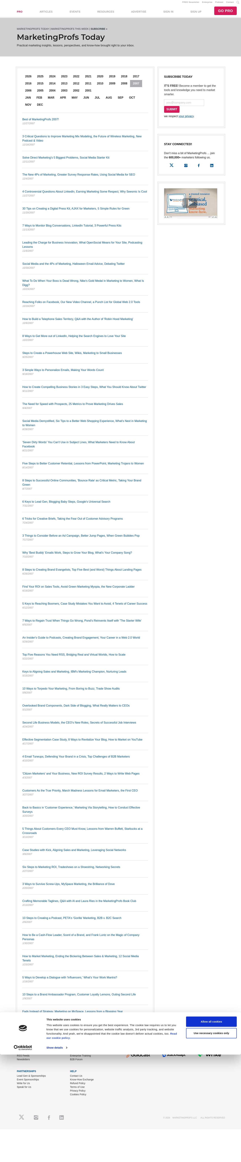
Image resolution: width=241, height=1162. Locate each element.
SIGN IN (168, 13)
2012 (76, 86)
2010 (100, 86)
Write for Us (23, 1086)
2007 (136, 86)
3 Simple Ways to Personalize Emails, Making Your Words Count (85, 375)
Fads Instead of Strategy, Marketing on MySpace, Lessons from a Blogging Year (85, 1016)
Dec (40, 107)
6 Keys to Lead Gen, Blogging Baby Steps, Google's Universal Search (85, 507)
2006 (28, 93)
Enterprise (207, 4)
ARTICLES (46, 13)
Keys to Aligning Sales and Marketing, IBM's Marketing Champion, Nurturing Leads (85, 677)
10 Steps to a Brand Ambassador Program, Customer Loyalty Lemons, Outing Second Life (85, 999)
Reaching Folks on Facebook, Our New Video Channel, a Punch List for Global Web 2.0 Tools (85, 307)
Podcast (219, 4)
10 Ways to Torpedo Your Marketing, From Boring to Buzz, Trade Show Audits (85, 694)
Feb (39, 100)
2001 (88, 93)
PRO (20, 13)
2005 (40, 93)
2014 (52, 86)
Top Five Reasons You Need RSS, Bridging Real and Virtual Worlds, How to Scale (85, 660)
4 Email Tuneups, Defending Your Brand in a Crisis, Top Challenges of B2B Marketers (85, 762)
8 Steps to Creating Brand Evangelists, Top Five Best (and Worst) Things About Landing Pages (85, 575)
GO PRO (225, 12)
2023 (64, 79)
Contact (230, 4)
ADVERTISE (138, 13)
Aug (109, 100)
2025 (40, 79)
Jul (97, 100)
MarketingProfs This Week (70, 31)
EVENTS (75, 13)
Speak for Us (24, 1090)
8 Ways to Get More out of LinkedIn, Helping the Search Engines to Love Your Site (85, 341)
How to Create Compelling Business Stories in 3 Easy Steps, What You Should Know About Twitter (85, 392)
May (75, 100)
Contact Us (76, 1079)
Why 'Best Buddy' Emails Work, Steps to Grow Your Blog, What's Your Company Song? (85, 558)
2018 (124, 79)
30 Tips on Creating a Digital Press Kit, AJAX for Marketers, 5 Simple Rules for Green (85, 214)
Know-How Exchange (82, 1082)
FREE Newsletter (190, 4)
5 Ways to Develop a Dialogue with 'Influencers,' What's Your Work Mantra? (85, 982)
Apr (63, 100)
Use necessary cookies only (211, 608)
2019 (112, 79)
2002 (76, 93)
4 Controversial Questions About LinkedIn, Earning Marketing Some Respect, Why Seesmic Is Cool (85, 197)
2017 (136, 79)
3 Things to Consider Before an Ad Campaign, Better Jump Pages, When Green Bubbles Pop (85, 541)
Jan (28, 100)
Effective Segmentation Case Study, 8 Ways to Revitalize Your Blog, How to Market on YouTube (85, 745)
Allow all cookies (211, 597)
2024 (52, 79)
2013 (64, 86)
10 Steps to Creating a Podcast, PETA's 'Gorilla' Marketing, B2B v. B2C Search (85, 923)
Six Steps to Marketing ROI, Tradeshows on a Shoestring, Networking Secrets (85, 872)
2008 (124, 86)
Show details (54, 623)
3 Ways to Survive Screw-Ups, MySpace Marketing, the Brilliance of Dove (85, 889)
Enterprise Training (80, 1058)
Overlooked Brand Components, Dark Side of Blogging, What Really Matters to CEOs (85, 711)
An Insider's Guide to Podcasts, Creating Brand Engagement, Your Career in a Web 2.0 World (85, 643)
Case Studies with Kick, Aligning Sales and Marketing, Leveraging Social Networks (85, 855)
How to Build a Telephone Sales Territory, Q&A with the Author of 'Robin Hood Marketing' (85, 324)
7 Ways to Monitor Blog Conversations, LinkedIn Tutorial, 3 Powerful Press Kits (85, 231)
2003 (64, 93)
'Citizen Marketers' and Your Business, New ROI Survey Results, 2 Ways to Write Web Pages (85, 779)
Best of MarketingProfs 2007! (85, 124)
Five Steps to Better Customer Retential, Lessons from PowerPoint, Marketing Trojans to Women (85, 468)
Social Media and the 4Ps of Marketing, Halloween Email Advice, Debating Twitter (85, 269)
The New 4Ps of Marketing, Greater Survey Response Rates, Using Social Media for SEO (85, 180)
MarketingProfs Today (33, 31)
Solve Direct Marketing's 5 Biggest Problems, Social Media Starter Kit (85, 163)
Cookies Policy (78, 1097)
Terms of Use (77, 1090)
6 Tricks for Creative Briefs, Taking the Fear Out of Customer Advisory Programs (85, 524)
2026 (28, 79)
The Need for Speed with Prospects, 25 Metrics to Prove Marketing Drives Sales (85, 409)
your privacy (186, 119)
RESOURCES (105, 13)
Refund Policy (77, 1086)
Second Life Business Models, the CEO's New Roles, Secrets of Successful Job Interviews (85, 728)
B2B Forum (76, 1062)
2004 (52, 93)
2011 (88, 86)
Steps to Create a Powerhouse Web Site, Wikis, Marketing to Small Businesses (85, 358)
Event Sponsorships (28, 1082)
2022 (76, 79)
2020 (100, 79)
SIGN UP (195, 13)
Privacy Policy (77, 1093)
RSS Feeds (23, 1058)
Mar (51, 100)
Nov (28, 107)
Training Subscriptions (82, 1054)
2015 (40, 86)
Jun (86, 100)
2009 (112, 86)
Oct (132, 100)
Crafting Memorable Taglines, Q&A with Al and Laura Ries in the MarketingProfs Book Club (85, 906)
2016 (28, 86)
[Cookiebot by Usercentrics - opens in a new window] (22, 623)
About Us (22, 1054)
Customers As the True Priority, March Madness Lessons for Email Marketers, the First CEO (85, 796)
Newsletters (23, 1062)
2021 (88, 79)
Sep (120, 100)
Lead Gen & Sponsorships (31, 1079)
